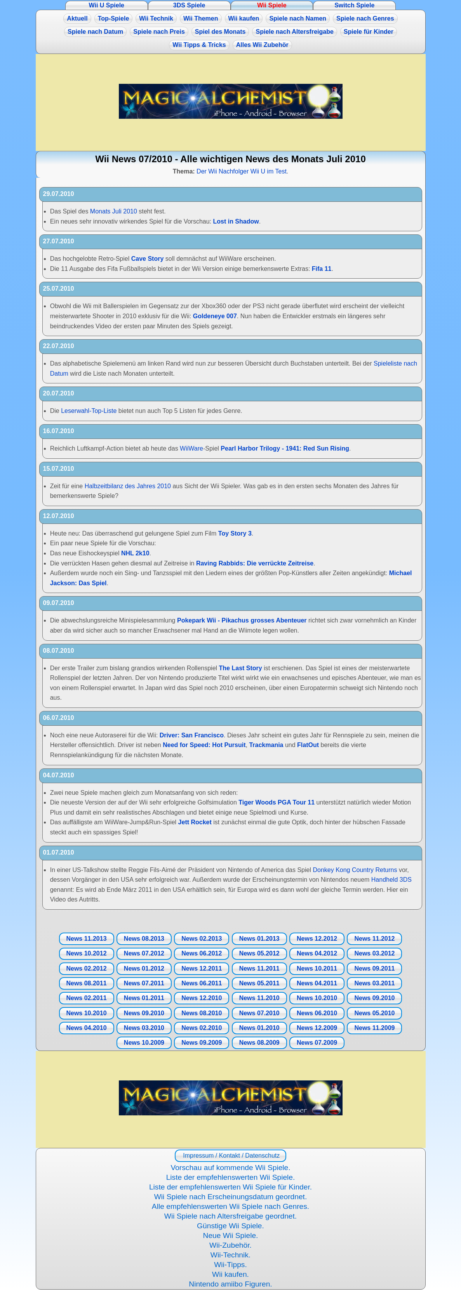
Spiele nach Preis (159, 31)
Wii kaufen (243, 18)
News (86, 938)
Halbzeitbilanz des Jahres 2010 (128, 486)
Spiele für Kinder (368, 31)
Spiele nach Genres (365, 18)
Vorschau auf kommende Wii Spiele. (230, 1167)
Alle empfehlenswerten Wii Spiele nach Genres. (230, 1206)
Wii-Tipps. (230, 1265)
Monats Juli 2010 (113, 211)
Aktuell (77, 18)
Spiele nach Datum (95, 31)
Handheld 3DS (391, 879)
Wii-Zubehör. (230, 1245)
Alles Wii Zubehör (262, 45)
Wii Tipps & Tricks (199, 45)
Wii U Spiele (106, 5)
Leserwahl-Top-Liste (89, 410)
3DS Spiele (189, 5)
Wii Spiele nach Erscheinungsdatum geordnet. (230, 1197)
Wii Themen (200, 18)
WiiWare (191, 448)
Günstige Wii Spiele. (230, 1226)
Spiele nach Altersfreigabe (294, 31)
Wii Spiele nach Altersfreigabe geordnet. (230, 1216)
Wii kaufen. (230, 1274)
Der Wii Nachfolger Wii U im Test (242, 171)
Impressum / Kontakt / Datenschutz (230, 1155)
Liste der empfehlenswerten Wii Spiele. (230, 1177)
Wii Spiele (271, 5)
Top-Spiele (113, 18)
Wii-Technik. (230, 1255)
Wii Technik (156, 18)
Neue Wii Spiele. (230, 1235)
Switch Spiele (354, 5)
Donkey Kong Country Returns (355, 870)
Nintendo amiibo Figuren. (230, 1284)
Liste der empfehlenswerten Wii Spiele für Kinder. (230, 1187)
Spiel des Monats (220, 31)
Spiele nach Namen (297, 18)
